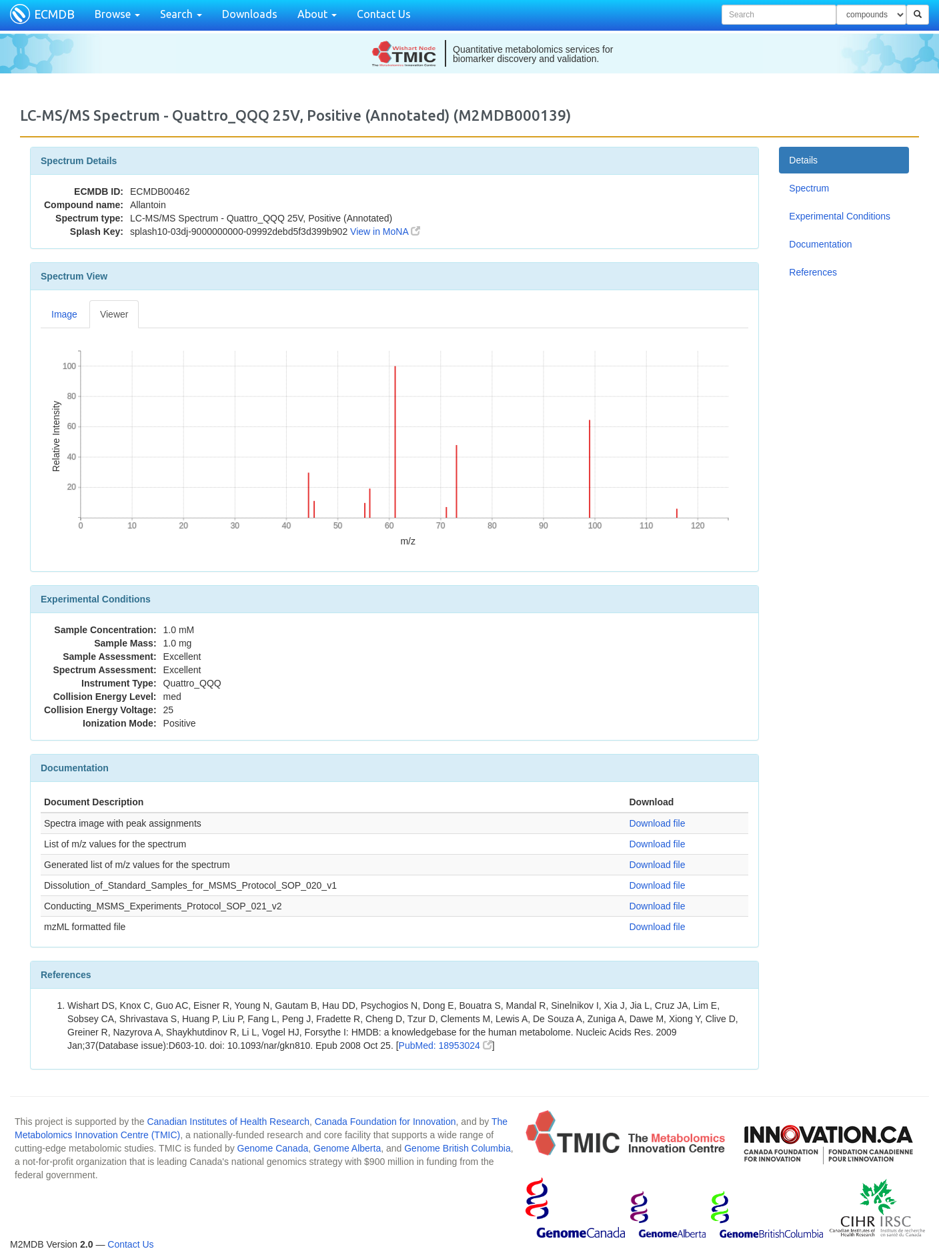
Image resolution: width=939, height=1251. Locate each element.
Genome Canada (273, 1148)
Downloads (249, 14)
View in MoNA (385, 231)
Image (64, 314)
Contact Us (384, 14)
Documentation (820, 244)
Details (803, 160)
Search (181, 14)
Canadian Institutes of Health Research (228, 1121)
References (813, 272)
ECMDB (54, 14)
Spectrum (809, 188)
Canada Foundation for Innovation (385, 1121)
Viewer (114, 314)
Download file (657, 823)
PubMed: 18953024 (445, 1045)
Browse (117, 14)
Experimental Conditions (839, 216)
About (317, 14)
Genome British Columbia (457, 1148)
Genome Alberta (347, 1148)
